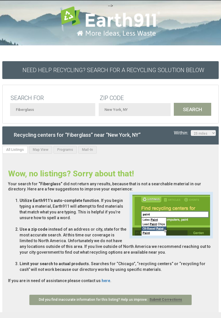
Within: (195, 133)
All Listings (15, 150)
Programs (65, 150)
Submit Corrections (165, 300)
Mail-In (87, 150)
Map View (40, 150)
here (106, 280)
